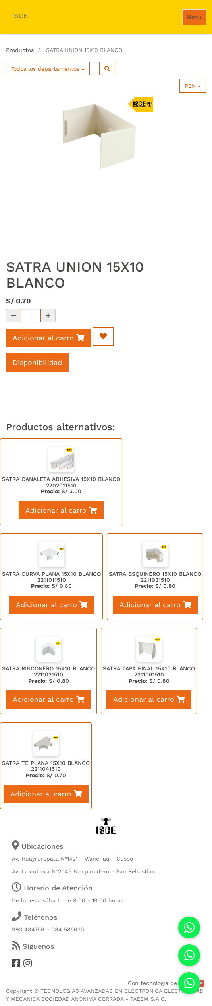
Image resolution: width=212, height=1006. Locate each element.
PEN (193, 86)
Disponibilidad (37, 362)
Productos (20, 50)
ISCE (20, 16)
